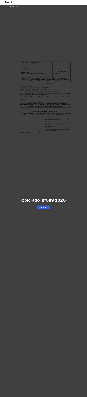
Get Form (43, 207)
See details (7, 396)
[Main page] (8, 2)
